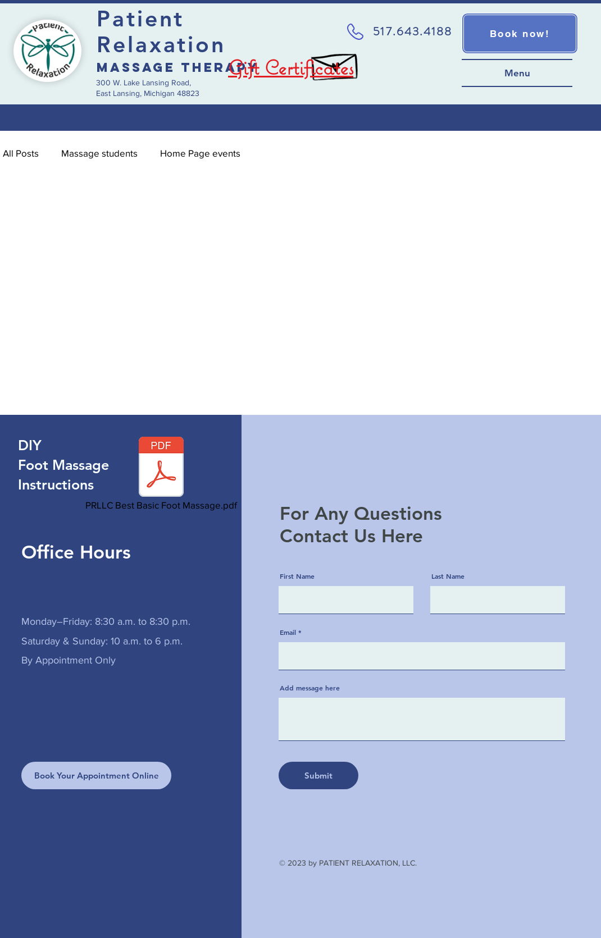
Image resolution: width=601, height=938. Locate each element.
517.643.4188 (412, 31)
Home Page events (200, 153)
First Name (297, 576)
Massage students (99, 153)
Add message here (310, 687)
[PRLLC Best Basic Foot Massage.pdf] (161, 475)
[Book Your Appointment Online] (96, 775)
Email (288, 632)
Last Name (448, 576)
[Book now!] (520, 33)
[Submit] (318, 775)
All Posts (21, 153)
